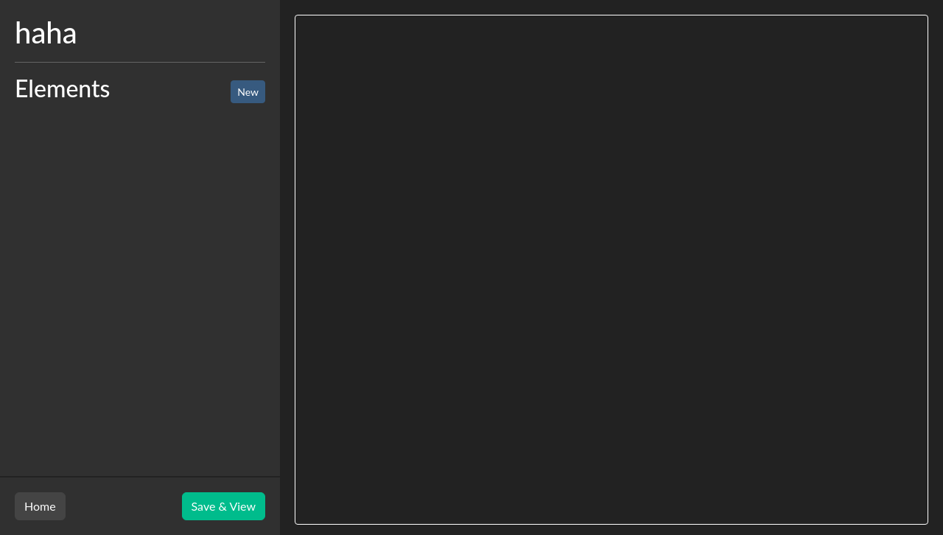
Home (40, 506)
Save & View (224, 506)
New (248, 91)
